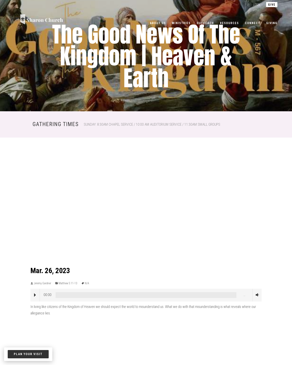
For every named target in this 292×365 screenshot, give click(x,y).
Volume (256, 295)
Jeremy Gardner (42, 283)
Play (35, 295)
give (271, 4)
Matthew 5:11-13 (68, 283)
